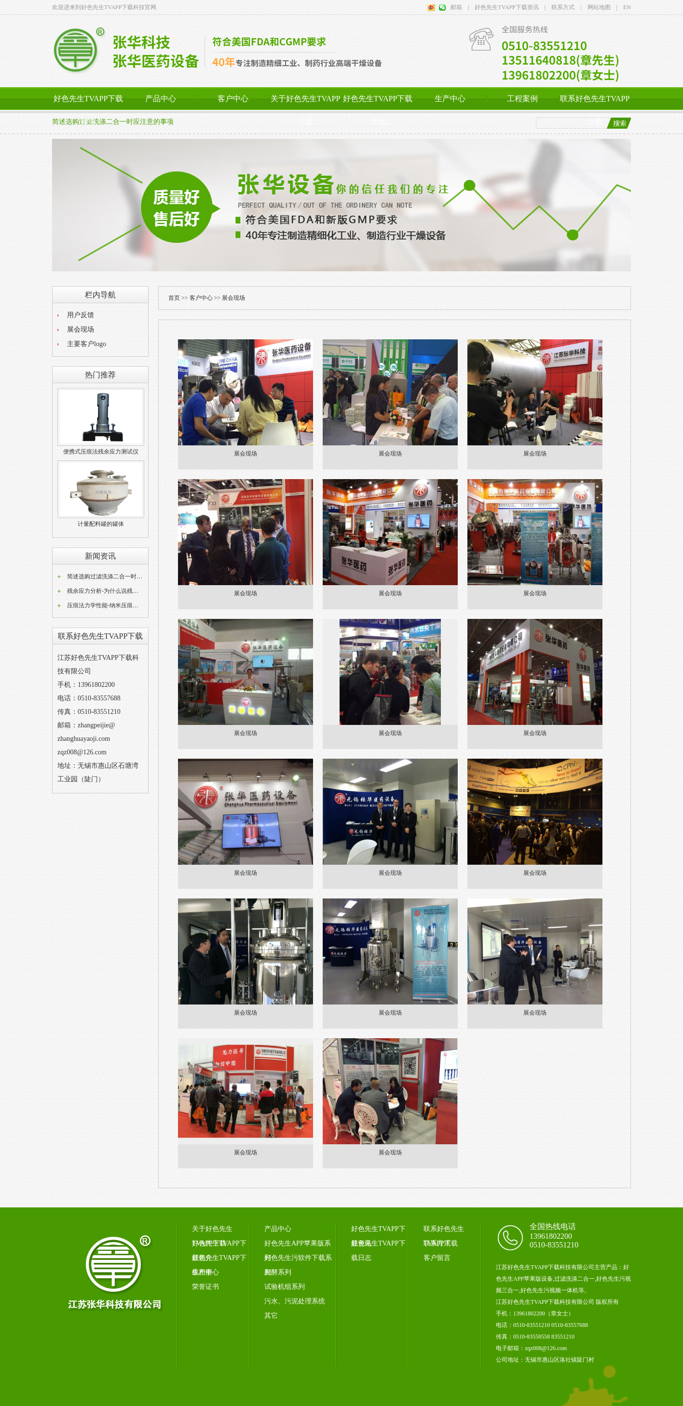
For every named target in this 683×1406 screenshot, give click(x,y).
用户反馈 (80, 315)
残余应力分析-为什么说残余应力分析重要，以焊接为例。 (140, 591)
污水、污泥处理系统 (294, 1301)
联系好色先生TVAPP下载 (595, 109)
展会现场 (80, 329)
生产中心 (450, 98)
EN (624, 7)
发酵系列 (277, 1272)
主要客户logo (86, 344)
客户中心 (233, 98)
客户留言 (437, 1257)
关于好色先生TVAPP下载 (306, 109)
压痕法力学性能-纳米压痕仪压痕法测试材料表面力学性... (139, 605)
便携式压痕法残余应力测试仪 (100, 451)
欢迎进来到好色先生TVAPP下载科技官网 (104, 7)
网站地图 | (599, 7)
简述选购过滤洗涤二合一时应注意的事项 (119, 576)
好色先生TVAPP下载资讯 (378, 109)
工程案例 (522, 98)
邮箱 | (460, 7)
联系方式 (437, 1243)
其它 (271, 1315)
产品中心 (160, 98)
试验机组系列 (284, 1286)
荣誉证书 (205, 1286)
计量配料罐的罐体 (101, 524)
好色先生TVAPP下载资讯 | (507, 7)
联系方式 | (563, 7)
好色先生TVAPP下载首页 (88, 109)
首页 (174, 298)
